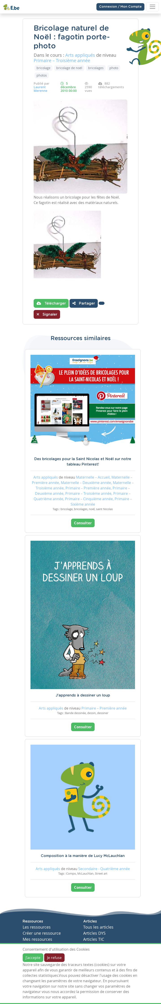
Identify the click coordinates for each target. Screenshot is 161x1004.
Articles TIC (93, 939)
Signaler (47, 314)
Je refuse (54, 957)
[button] (101, 303)
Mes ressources (37, 939)
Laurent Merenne (40, 89)
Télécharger (51, 303)
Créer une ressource (42, 933)
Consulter (83, 522)
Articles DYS (94, 933)
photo (113, 68)
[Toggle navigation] (152, 6)
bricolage (43, 68)
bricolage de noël (69, 68)
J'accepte (33, 957)
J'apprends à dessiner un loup (83, 695)
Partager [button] (83, 303)
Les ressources (37, 927)
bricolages (96, 68)
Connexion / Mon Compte (120, 6)
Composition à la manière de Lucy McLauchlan (83, 856)
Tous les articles (98, 927)
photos (42, 75)
